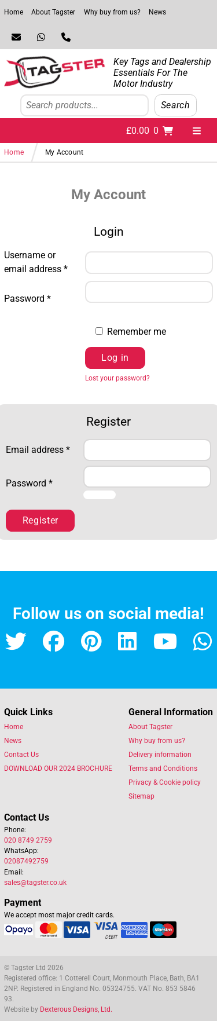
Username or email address (40, 262)
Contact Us (21, 755)
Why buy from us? (112, 12)
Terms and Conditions (162, 768)
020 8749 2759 (28, 840)
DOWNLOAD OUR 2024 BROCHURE (58, 768)
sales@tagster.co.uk (35, 883)
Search (175, 105)
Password (40, 298)
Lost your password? (117, 378)
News (157, 12)
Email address (40, 449)
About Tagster (53, 12)
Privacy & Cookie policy (164, 782)
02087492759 (26, 861)
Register (40, 520)
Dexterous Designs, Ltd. (76, 1009)
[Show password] (101, 310)
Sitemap (141, 796)
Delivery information (160, 755)
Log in (115, 357)
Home (13, 12)
